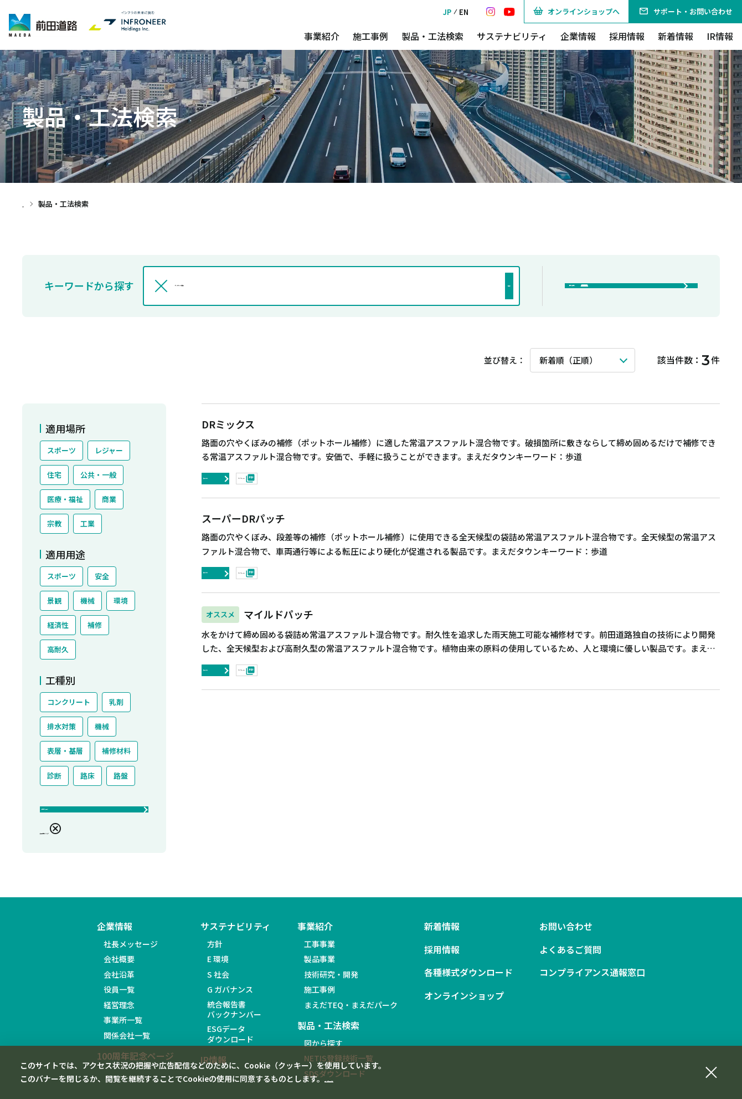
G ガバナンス (230, 998)
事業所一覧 (123, 1028)
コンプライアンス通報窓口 (592, 980)
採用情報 (627, 36)
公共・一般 (98, 474)
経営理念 (119, 1013)
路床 (87, 775)
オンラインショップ (464, 1003)
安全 (102, 576)
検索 (480, 286)
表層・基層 (65, 750)
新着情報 (675, 36)
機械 (87, 600)
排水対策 (61, 726)
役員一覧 (119, 998)
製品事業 (319, 967)
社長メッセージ (131, 952)
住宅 (54, 474)
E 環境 (218, 967)
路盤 (121, 775)
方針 (215, 952)
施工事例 (370, 36)
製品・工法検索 (432, 36)
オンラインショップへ (576, 11)
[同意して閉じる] (711, 1071)
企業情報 (578, 36)
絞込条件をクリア (80, 837)
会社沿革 (119, 982)
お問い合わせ (565, 934)
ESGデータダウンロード (230, 1042)
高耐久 (58, 649)
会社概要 (119, 967)
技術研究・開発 (331, 982)
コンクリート (68, 702)
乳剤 (116, 702)
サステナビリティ (512, 36)
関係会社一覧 (127, 1043)
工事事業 (319, 952)
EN (463, 12)
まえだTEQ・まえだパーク (351, 1013)
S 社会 (218, 982)
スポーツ (61, 450)
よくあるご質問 (570, 957)
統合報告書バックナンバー (234, 1017)
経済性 (58, 625)
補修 (94, 625)
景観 (54, 600)
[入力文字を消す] (161, 286)
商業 (109, 499)
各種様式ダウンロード (468, 980)
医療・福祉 (65, 499)
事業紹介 (321, 36)
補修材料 (116, 750)
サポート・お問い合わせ (685, 11)
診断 (54, 775)
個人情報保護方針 (355, 1078)
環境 (121, 600)
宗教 (54, 523)
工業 (87, 523)
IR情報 (720, 36)
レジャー (109, 450)
